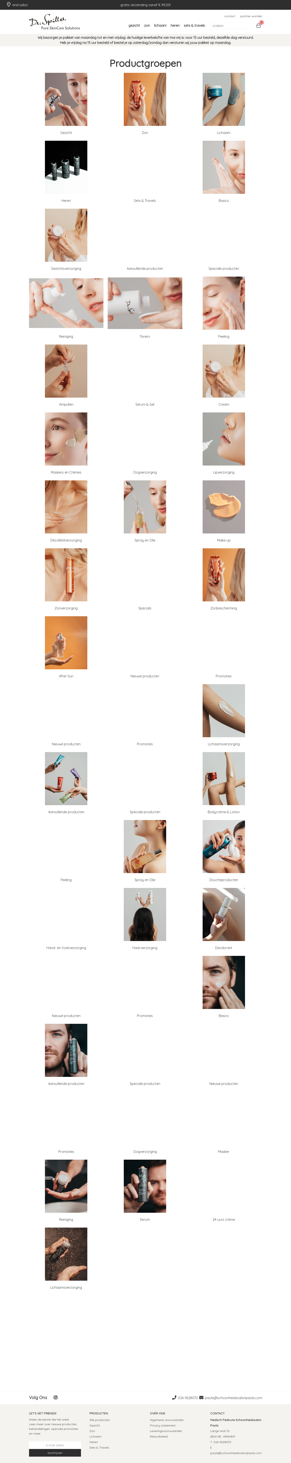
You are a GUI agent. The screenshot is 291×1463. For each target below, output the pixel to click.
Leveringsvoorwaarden (166, 1431)
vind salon (17, 4)
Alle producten (99, 1420)
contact (229, 16)
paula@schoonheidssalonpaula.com (233, 1398)
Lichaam (160, 25)
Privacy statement (162, 1425)
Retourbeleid (159, 1436)
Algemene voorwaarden (167, 1420)
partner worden (251, 16)
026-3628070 (188, 1398)
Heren (175, 25)
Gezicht (134, 25)
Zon (147, 25)
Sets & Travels (194, 25)
